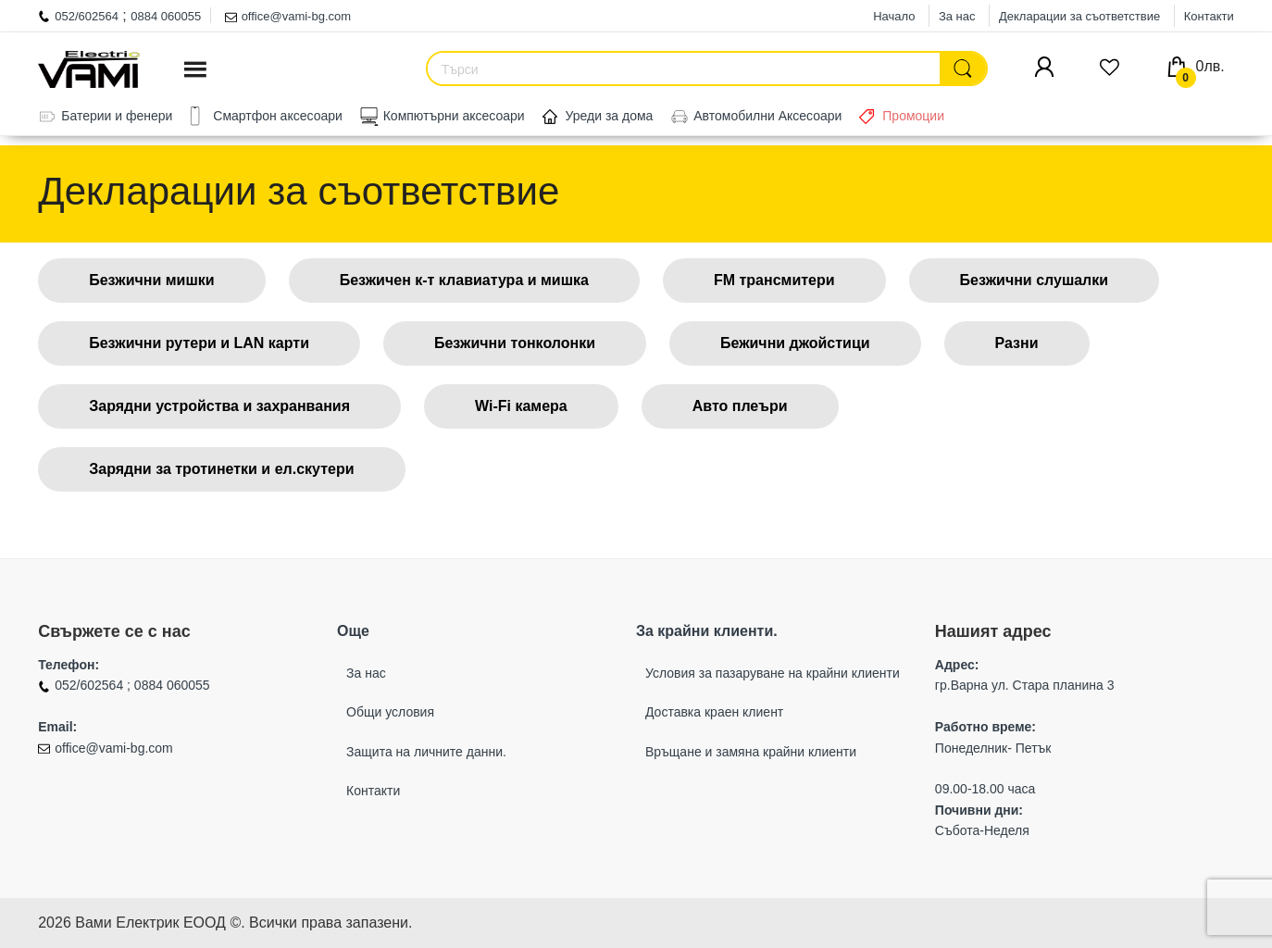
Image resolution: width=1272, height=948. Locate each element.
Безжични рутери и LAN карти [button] (199, 343)
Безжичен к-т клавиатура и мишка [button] (464, 280)
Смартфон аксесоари (278, 115)
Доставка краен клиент (714, 712)
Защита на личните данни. (426, 751)
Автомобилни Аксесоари (767, 115)
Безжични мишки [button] (151, 280)
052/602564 (86, 16)
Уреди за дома (610, 115)
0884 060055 (166, 16)
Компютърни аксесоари (454, 115)
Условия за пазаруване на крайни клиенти (772, 673)
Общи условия (390, 712)
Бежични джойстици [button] (795, 343)
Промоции (913, 115)
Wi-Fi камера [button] (521, 406)
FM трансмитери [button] (774, 280)
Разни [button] (1017, 343)
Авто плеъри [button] (740, 406)
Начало (894, 16)
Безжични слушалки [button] (1034, 280)
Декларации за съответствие (1079, 16)
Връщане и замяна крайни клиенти (750, 751)
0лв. (1200, 66)
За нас (957, 16)
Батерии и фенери (116, 115)
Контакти (1209, 16)
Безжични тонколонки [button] (514, 343)
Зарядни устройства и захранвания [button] (219, 406)
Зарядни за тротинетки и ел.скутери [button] (221, 469)
